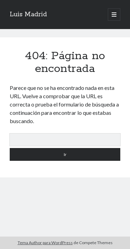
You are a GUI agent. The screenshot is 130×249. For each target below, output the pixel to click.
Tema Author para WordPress (45, 242)
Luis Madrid (28, 14)
